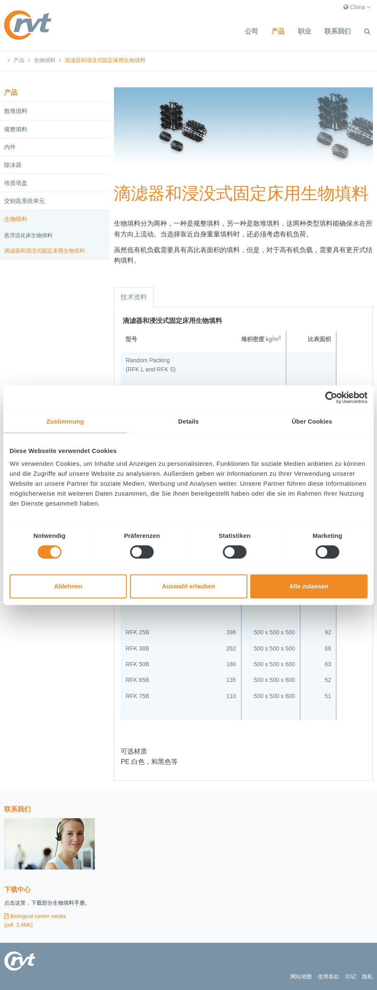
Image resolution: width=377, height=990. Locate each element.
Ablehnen (68, 586)
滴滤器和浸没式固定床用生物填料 (44, 251)
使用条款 (328, 976)
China (356, 7)
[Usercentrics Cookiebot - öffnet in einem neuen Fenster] (331, 397)
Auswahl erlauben (188, 586)
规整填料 (15, 129)
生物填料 (45, 60)
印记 (351, 976)
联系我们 (337, 31)
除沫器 (13, 164)
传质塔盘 (15, 183)
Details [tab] (188, 421)
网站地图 (301, 976)
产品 (278, 31)
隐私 (367, 976)
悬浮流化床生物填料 (28, 235)
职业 (304, 31)
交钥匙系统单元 (24, 201)
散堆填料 (15, 111)
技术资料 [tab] (134, 297)
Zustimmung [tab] (65, 421)
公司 (251, 31)
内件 (10, 147)
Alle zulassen (309, 586)
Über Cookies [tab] (312, 421)
